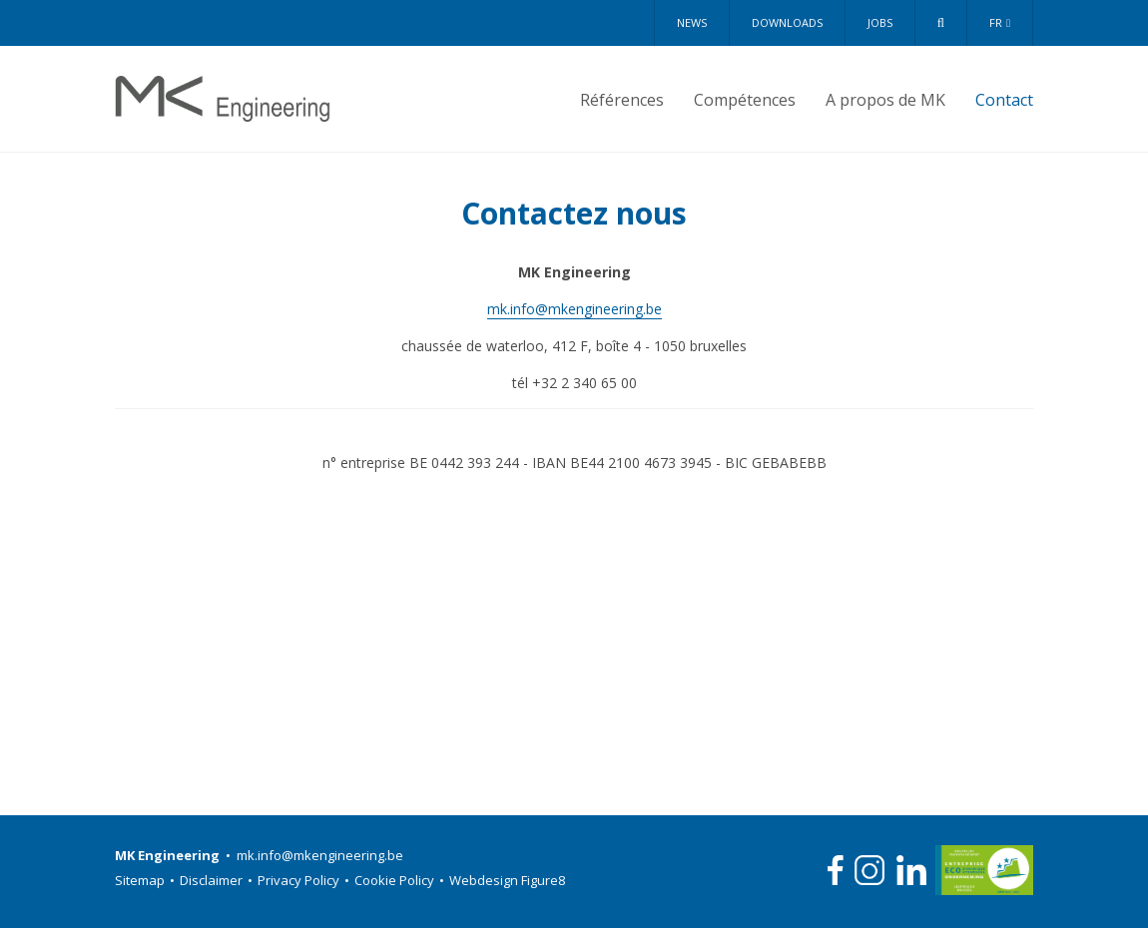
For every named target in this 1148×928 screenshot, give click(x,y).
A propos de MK (885, 100)
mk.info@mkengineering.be (574, 308)
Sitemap (147, 880)
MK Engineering (222, 99)
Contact (1004, 100)
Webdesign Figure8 (507, 880)
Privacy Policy (306, 880)
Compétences (745, 100)
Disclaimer (219, 880)
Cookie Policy (401, 880)
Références (622, 100)
